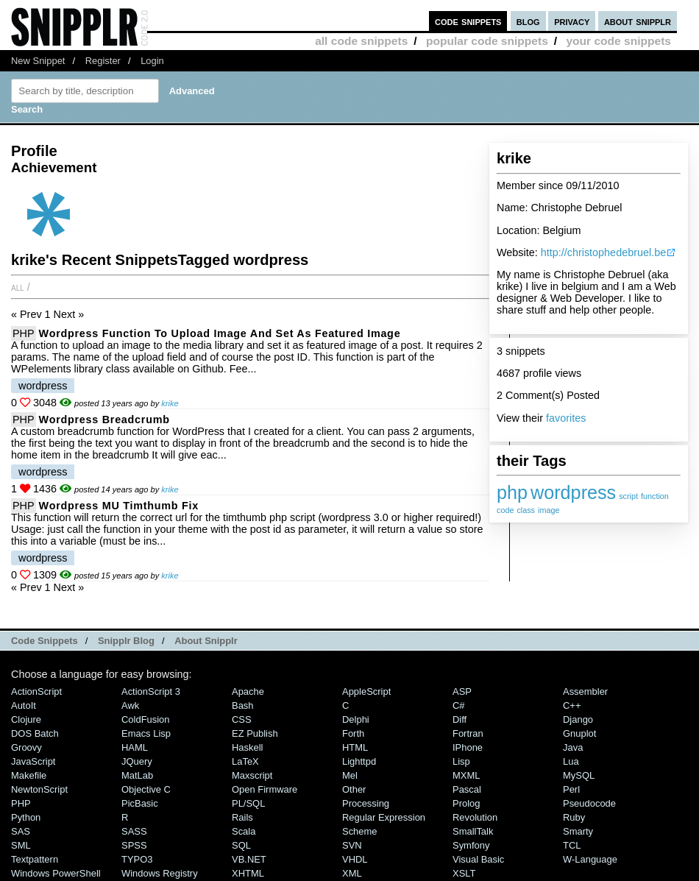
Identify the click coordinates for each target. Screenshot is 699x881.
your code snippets (618, 41)
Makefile (28, 775)
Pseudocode (589, 803)
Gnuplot (579, 733)
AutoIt (23, 705)
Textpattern (34, 859)
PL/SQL (248, 803)
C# (459, 705)
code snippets (468, 21)
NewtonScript (39, 789)
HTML (355, 747)
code (505, 510)
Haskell (247, 747)
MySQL (579, 775)
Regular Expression (383, 817)
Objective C (146, 789)
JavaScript (33, 761)
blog (528, 21)
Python (25, 817)
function (655, 496)
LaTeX (245, 761)
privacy (571, 21)
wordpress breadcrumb (104, 419)
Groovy (26, 747)
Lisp (461, 761)
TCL (572, 845)
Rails (242, 817)
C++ (572, 705)
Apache (248, 691)
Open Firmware (264, 789)
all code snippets (361, 41)
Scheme (359, 831)
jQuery (136, 761)
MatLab (137, 775)
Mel (350, 775)
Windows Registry (159, 873)
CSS (242, 719)
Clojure (26, 719)
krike (169, 403)
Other (354, 789)
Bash (243, 705)
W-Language (590, 859)
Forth (353, 733)
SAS (20, 831)
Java (573, 747)
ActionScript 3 (150, 691)
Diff (459, 719)
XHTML (248, 873)
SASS (134, 831)
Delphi (355, 719)
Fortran (468, 733)
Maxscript (252, 775)
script (628, 496)
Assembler (585, 691)
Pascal (467, 789)
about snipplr (637, 21)
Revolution (475, 817)
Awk (130, 705)
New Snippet (38, 60)
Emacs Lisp (146, 733)
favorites (566, 418)
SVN (352, 845)
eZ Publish (255, 733)
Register (103, 60)
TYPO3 (136, 859)
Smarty (578, 831)
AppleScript (366, 691)
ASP (462, 691)
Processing (365, 803)
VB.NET (249, 859)
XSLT (464, 873)
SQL (241, 845)
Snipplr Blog (126, 640)
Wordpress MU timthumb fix (119, 506)
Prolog (466, 803)
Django (578, 719)
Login (152, 60)
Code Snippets (44, 640)
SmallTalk (473, 831)
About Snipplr (206, 640)
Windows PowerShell (56, 873)
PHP (24, 333)
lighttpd (359, 761)
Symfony (471, 845)
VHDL (355, 859)
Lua (571, 761)
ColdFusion (145, 719)
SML (21, 845)
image (548, 510)
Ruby (574, 817)
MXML (466, 775)
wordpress (573, 492)
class (526, 510)
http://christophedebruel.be (603, 252)
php (512, 492)
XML (352, 873)
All (17, 287)
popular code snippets (487, 41)
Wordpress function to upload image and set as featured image (220, 333)
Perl (571, 789)
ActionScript (36, 691)
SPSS (134, 845)
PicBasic (139, 803)
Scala (243, 831)
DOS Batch (35, 733)
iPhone (468, 747)
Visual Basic (478, 859)
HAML (134, 747)
